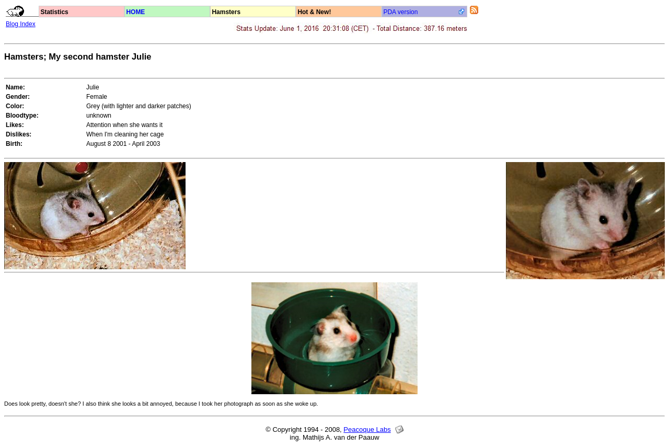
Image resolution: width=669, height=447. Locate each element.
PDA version (400, 12)
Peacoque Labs (366, 429)
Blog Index (21, 24)
